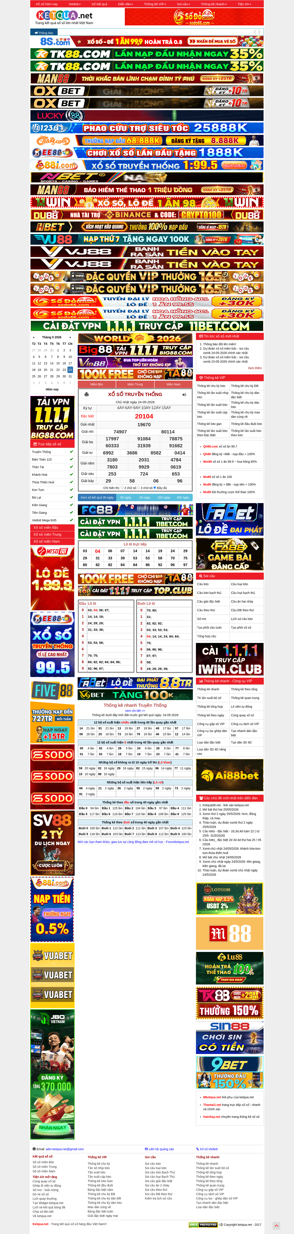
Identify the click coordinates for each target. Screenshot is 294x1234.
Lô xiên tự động (241, 706)
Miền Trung (135, 384)
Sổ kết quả (99, 4)
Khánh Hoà (52, 474)
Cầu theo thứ (206, 610)
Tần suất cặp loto (99, 1176)
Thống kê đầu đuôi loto (246, 424)
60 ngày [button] (125, 497)
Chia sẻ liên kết (43, 1211)
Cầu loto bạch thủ (209, 593)
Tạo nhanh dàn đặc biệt (212, 1202)
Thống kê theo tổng (244, 689)
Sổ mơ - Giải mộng (45, 1190)
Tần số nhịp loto (99, 1168)
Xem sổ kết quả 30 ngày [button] (97, 497)
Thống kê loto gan (209, 424)
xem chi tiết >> (135, 710)
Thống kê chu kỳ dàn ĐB (104, 1198)
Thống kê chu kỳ (99, 1163)
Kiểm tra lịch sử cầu (158, 1198)
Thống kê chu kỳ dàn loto (105, 1202)
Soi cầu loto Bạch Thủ (160, 1172)
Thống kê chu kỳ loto (211, 386)
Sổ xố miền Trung (45, 1166)
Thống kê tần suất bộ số (212, 1168)
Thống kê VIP (214, 378)
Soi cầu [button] (183, 4)
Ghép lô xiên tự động (47, 1185)
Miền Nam (173, 384)
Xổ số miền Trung (47, 534)
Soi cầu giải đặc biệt (158, 1181)
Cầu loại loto (239, 584)
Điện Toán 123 (52, 459)
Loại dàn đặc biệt (208, 742)
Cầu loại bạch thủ (243, 593)
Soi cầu (208, 576)
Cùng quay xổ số (242, 715)
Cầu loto (203, 584)
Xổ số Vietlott (207, 1149)
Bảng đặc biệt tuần (100, 1211)
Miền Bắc (96, 384)
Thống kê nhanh (208, 689)
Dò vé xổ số (41, 1194)
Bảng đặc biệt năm (100, 1189)
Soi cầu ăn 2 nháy (157, 1185)
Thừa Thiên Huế (52, 482)
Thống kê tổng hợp (210, 706)
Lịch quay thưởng (45, 1198)
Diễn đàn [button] (125, 4)
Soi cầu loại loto (155, 1168)
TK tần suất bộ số (209, 698)
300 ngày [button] (183, 497)
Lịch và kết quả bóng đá (49, 1207)
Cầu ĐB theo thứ (242, 610)
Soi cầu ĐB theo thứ (158, 1194)
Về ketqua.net (42, 1216)
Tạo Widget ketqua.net (48, 1203)
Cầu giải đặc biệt (208, 601)
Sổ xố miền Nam (44, 1171)
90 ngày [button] (144, 497)
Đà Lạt (52, 497)
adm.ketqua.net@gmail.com (65, 1149)
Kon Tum (52, 490)
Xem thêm (255, 368)
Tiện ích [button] (244, 4)
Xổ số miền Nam (47, 541)
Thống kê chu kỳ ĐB (244, 386)
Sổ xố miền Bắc (43, 1162)
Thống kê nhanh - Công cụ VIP (227, 681)
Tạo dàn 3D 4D (241, 742)
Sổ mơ (201, 619)
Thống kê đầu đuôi (100, 1185)
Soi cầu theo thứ (156, 1189)
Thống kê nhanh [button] (214, 4)
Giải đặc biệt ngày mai (103, 1215)
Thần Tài (52, 467)
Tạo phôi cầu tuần (209, 627)
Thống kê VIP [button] (155, 4)
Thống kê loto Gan (100, 1181)
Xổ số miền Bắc (46, 527)
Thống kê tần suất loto (212, 404)
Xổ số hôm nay (47, 4)
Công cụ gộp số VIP (211, 724)
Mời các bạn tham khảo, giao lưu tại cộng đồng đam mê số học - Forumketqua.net (133, 842)
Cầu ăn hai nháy (242, 601)
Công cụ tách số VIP (245, 724)
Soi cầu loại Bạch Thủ (160, 1176)
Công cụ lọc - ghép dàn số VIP (217, 1198)
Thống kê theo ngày (210, 715)
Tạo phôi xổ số (241, 627)
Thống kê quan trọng (245, 698)
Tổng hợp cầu (206, 636)
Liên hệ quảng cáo (159, 1149)
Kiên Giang (52, 505)
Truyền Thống (52, 452)
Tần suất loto (96, 1172)
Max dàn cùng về (99, 1207)
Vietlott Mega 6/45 (52, 520)
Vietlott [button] (74, 4)
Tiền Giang (52, 512)
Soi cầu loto (153, 1163)
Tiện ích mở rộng (45, 1177)
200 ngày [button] (164, 497)
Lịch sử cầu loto (242, 619)
